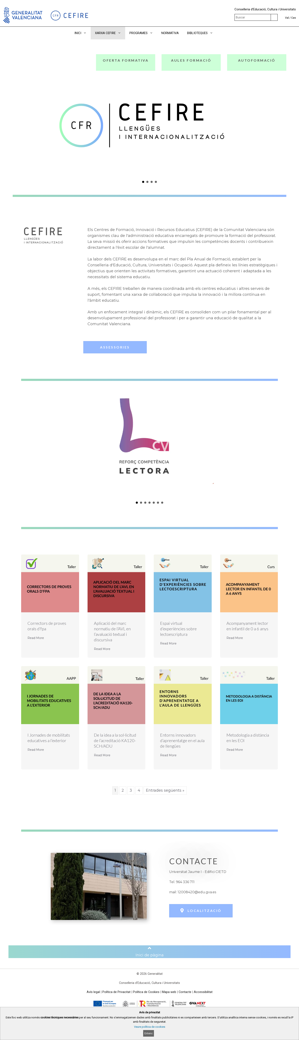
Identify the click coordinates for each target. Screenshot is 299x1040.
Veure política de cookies (149, 1026)
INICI (82, 33)
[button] (223, 33)
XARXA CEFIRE (110, 33)
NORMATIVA (170, 33)
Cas (293, 17)
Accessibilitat (203, 992)
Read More (35, 638)
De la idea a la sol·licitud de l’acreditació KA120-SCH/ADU (115, 740)
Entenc (148, 1033)
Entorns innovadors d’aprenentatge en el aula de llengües (182, 740)
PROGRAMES (143, 33)
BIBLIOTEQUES (202, 33)
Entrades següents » (165, 790)
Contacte (185, 992)
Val (287, 17)
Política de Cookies (146, 992)
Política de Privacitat (116, 992)
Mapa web (169, 992)
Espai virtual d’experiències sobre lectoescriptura (178, 629)
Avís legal (93, 992)
